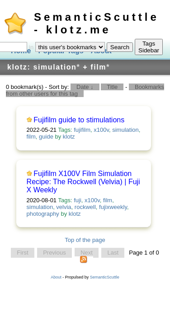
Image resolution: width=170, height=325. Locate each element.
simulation (125, 129)
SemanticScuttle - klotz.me (96, 23)
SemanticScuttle (104, 277)
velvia (63, 207)
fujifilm (82, 129)
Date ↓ (85, 87)
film (31, 136)
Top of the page (85, 240)
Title (112, 87)
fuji (77, 200)
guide (46, 136)
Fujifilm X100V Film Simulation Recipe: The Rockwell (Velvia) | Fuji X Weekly (83, 182)
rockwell (85, 207)
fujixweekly (113, 207)
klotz (69, 136)
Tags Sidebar (148, 47)
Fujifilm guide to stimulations (78, 120)
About (56, 277)
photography (43, 213)
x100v (101, 129)
